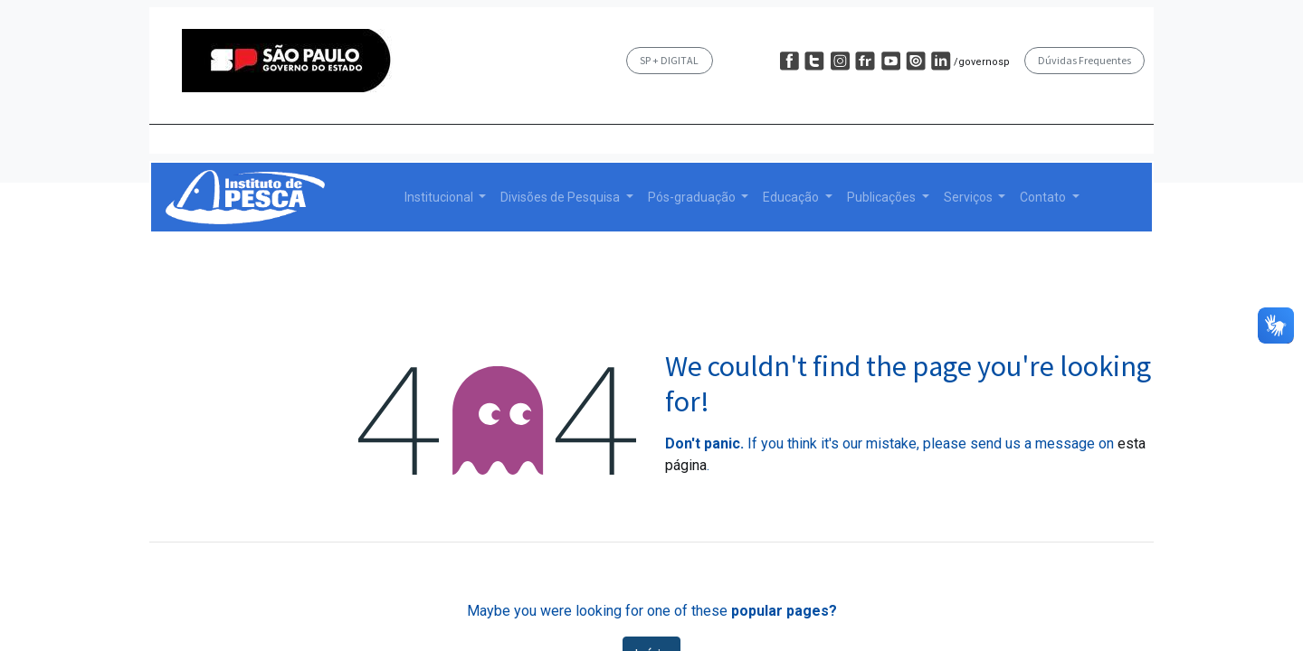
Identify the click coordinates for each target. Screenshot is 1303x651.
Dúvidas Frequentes (1084, 60)
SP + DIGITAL (669, 60)
